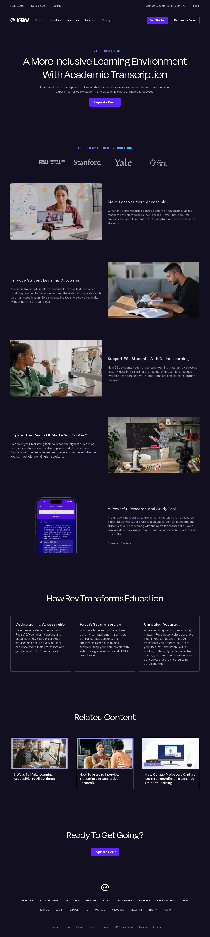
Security (56, 5)
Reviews (157, 927)
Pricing (91, 900)
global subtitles (80, 448)
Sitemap (142, 927)
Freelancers (165, 900)
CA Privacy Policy (124, 927)
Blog (106, 900)
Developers (38, 5)
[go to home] (105, 887)
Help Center (17, 5)
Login (196, 5)
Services (27, 900)
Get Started (157, 20)
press (185, 900)
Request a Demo (185, 20)
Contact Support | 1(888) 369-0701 (166, 5)
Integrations (49, 900)
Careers (144, 900)
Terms (93, 927)
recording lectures (128, 520)
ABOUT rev (72, 900)
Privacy (106, 927)
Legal (67, 927)
